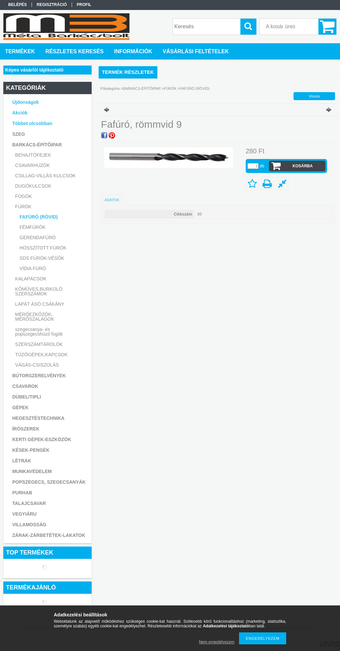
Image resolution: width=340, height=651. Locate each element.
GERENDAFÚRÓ (38, 237)
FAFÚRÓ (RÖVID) (39, 217)
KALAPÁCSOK (30, 278)
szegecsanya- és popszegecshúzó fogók (39, 332)
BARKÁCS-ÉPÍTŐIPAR (142, 88)
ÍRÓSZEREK (26, 428)
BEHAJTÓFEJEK (33, 155)
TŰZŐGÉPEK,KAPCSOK (41, 354)
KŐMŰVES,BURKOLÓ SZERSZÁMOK (38, 291)
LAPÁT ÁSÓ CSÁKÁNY (39, 304)
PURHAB (22, 492)
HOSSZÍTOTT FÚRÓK (43, 247)
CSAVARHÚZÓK (32, 165)
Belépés (17, 4)
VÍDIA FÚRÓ (33, 268)
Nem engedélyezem (216, 642)
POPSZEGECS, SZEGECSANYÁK (49, 482)
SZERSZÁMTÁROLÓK (39, 344)
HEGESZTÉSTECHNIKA (38, 418)
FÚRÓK (170, 88)
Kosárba (303, 166)
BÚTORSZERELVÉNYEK (39, 375)
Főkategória (110, 88)
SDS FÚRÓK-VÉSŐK (42, 258)
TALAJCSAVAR (29, 503)
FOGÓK (23, 196)
